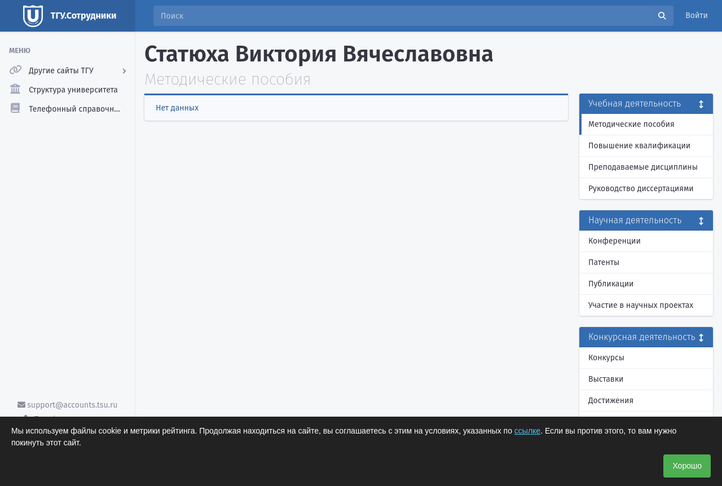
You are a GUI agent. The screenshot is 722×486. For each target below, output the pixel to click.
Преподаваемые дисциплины (643, 167)
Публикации (610, 284)
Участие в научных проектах (640, 305)
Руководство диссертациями (641, 188)
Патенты (603, 262)
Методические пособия (631, 124)
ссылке (527, 430)
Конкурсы (606, 358)
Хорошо (687, 465)
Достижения (610, 400)
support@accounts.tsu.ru (67, 405)
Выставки (605, 379)
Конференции (614, 241)
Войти (696, 15)
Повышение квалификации (639, 146)
